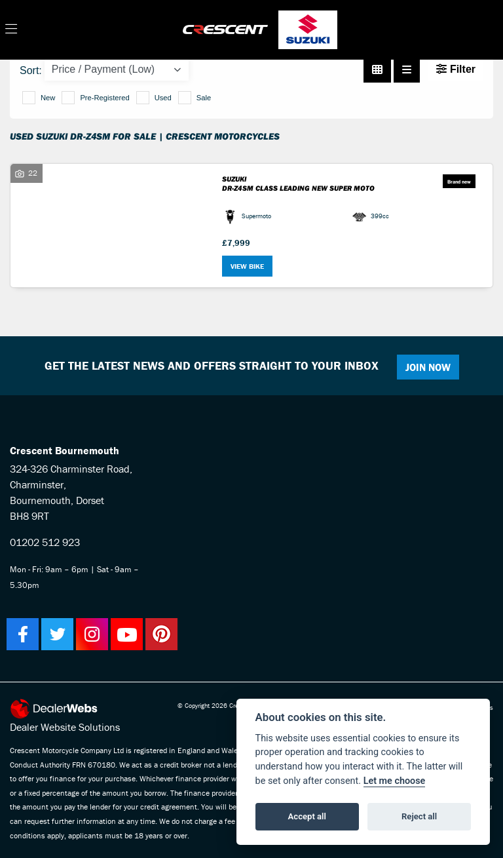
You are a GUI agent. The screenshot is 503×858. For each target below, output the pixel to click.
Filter (455, 69)
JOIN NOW (428, 367)
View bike (247, 266)
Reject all (419, 816)
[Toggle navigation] (11, 29)
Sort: (31, 70)
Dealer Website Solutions (65, 726)
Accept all (307, 816)
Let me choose (394, 781)
